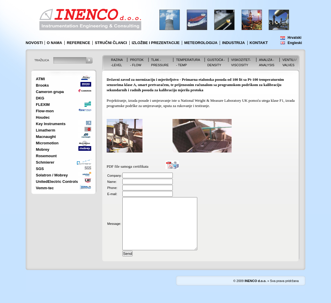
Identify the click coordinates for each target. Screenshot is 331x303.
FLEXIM (43, 104)
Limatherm (45, 130)
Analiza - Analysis (266, 62)
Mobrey (42, 149)
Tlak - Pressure (160, 62)
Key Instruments (51, 124)
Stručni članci (111, 43)
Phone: (112, 188)
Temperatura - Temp (188, 62)
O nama (54, 43)
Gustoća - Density (216, 62)
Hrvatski (294, 38)
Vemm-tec (45, 188)
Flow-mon (45, 111)
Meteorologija (200, 43)
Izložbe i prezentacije (155, 43)
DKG (40, 98)
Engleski (295, 43)
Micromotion (47, 143)
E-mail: (112, 194)
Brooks (42, 85)
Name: (112, 181)
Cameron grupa (50, 92)
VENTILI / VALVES (289, 62)
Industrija (233, 43)
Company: (114, 175)
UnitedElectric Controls (57, 181)
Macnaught (46, 136)
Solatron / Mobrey (52, 175)
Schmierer (45, 162)
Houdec (43, 117)
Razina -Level (117, 62)
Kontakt (259, 43)
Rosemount (46, 156)
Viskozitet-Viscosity (241, 62)
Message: (114, 229)
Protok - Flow (136, 62)
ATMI (40, 79)
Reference (78, 43)
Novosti (34, 43)
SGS (40, 169)
